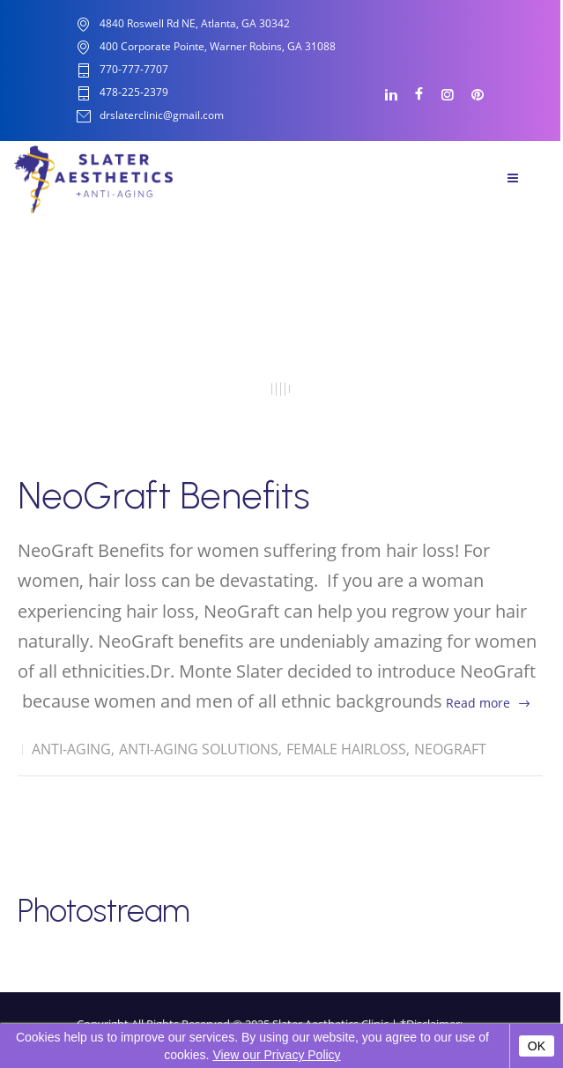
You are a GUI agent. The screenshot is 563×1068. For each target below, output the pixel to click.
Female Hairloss (346, 749)
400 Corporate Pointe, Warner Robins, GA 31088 (218, 46)
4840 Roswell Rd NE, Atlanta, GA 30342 (195, 23)
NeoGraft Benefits (163, 495)
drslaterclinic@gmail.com (162, 115)
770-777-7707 (134, 70)
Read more (478, 702)
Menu (512, 178)
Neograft (450, 749)
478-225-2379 (134, 93)
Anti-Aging (71, 749)
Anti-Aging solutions (198, 749)
